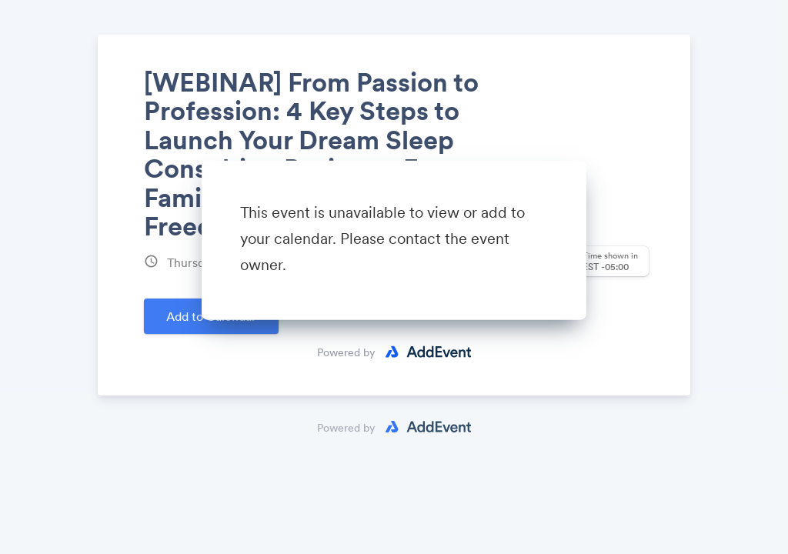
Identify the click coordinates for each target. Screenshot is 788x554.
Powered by (346, 352)
